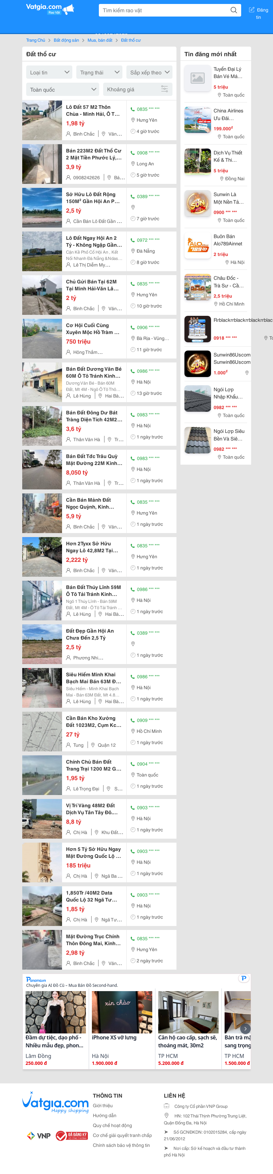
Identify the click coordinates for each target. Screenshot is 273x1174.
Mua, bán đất (100, 40)
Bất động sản (66, 40)
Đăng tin (258, 11)
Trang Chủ (35, 40)
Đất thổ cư (131, 40)
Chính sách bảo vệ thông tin (121, 1145)
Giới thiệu (103, 1105)
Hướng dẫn (104, 1115)
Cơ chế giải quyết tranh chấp (122, 1135)
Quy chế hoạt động (112, 1125)
